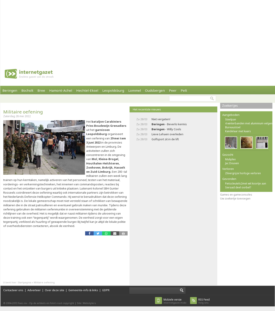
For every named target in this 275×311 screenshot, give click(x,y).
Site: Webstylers (86, 303)
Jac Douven (232, 163)
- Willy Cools (166, 129)
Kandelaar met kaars (238, 131)
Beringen (9, 90)
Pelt (184, 90)
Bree (41, 90)
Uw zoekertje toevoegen (235, 198)
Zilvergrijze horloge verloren (243, 173)
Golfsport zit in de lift (165, 139)
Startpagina (24, 282)
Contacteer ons (13, 290)
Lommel (134, 90)
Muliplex (230, 159)
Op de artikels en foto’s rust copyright (51, 303)
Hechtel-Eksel (87, 90)
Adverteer (34, 290)
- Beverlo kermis (169, 124)
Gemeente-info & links (83, 290)
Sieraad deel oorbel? (238, 187)
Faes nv (22, 303)
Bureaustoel (232, 127)
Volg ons (204, 301)
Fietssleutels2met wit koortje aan (245, 183)
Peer (173, 90)
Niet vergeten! (161, 119)
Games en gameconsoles (236, 194)
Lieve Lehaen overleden (167, 134)
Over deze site (54, 290)
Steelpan (230, 119)
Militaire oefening (23, 112)
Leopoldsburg (113, 90)
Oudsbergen (155, 90)
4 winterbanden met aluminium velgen (248, 123)
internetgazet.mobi (175, 301)
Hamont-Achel (60, 90)
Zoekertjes (230, 105)
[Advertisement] (127, 30)
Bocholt (27, 90)
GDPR (106, 290)
